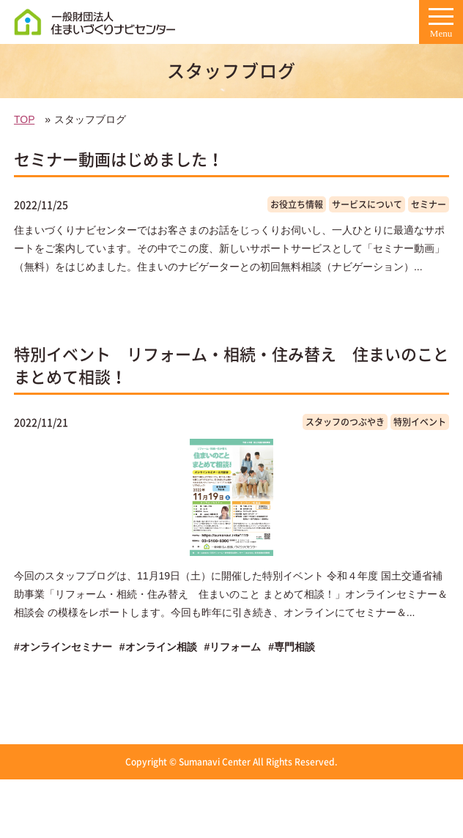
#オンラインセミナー (63, 647)
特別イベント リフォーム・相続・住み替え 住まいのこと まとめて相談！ (231, 364)
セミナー (428, 204)
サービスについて (367, 204)
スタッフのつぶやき (345, 422)
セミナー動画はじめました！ (118, 159)
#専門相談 (291, 647)
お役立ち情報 (296, 204)
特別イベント (419, 422)
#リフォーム (233, 647)
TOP (24, 119)
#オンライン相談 (158, 647)
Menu (441, 27)
